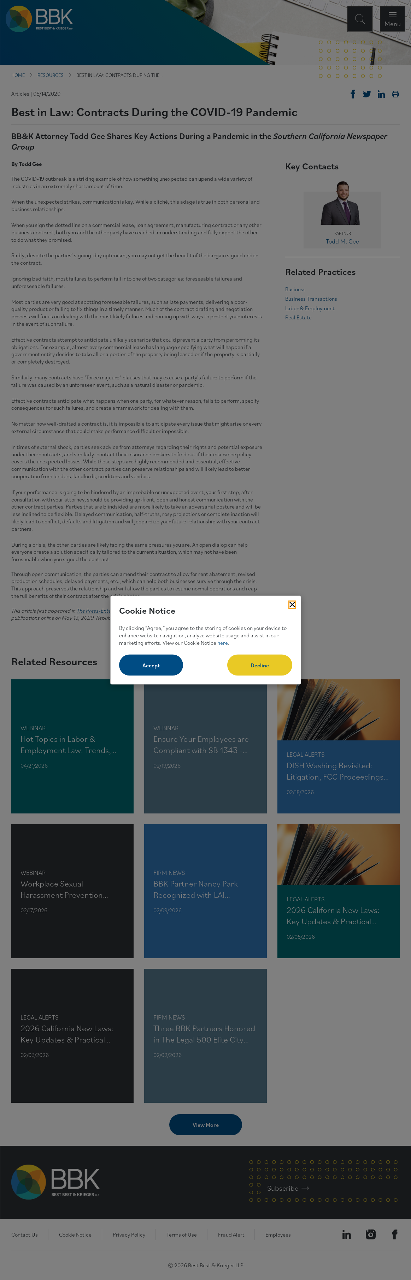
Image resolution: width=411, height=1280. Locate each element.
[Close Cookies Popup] (292, 604)
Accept (151, 665)
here (222, 642)
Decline (260, 665)
